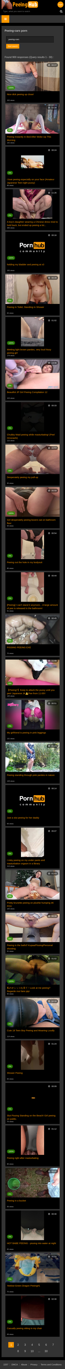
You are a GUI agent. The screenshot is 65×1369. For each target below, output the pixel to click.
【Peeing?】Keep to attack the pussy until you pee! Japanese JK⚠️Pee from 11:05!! (31, 692)
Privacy (33, 1364)
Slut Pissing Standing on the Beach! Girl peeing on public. (31, 1117)
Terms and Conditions (51, 1364)
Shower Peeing (15, 1073)
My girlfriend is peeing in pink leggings (26, 732)
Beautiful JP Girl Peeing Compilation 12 (27, 392)
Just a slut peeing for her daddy (23, 817)
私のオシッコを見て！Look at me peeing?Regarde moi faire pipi (28, 989)
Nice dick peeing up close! (20, 94)
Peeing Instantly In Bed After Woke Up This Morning (29, 138)
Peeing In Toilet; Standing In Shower (25, 307)
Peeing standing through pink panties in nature (31, 775)
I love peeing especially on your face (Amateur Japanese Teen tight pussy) (30, 181)
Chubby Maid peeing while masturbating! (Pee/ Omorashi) (31, 436)
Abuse (24, 1364)
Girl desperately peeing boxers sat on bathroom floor (31, 521)
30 (46, 1351)
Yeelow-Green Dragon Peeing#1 (23, 1285)
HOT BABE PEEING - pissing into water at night (31, 1243)
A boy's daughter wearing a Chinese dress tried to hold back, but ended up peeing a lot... (32, 223)
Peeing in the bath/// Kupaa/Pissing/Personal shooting (30, 947)
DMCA (14, 1364)
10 (32, 1351)
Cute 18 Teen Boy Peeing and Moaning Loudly (31, 1030)
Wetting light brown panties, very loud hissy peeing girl (29, 351)
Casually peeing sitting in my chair (24, 1328)
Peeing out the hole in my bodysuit (24, 562)
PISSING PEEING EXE (19, 647)
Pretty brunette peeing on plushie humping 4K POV (30, 904)
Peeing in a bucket (16, 1200)
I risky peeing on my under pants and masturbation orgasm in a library (26, 862)
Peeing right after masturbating (23, 1158)
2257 (5, 1364)
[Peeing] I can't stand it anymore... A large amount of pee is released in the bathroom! (32, 607)
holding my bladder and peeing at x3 (25, 264)
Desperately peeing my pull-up (22, 477)
